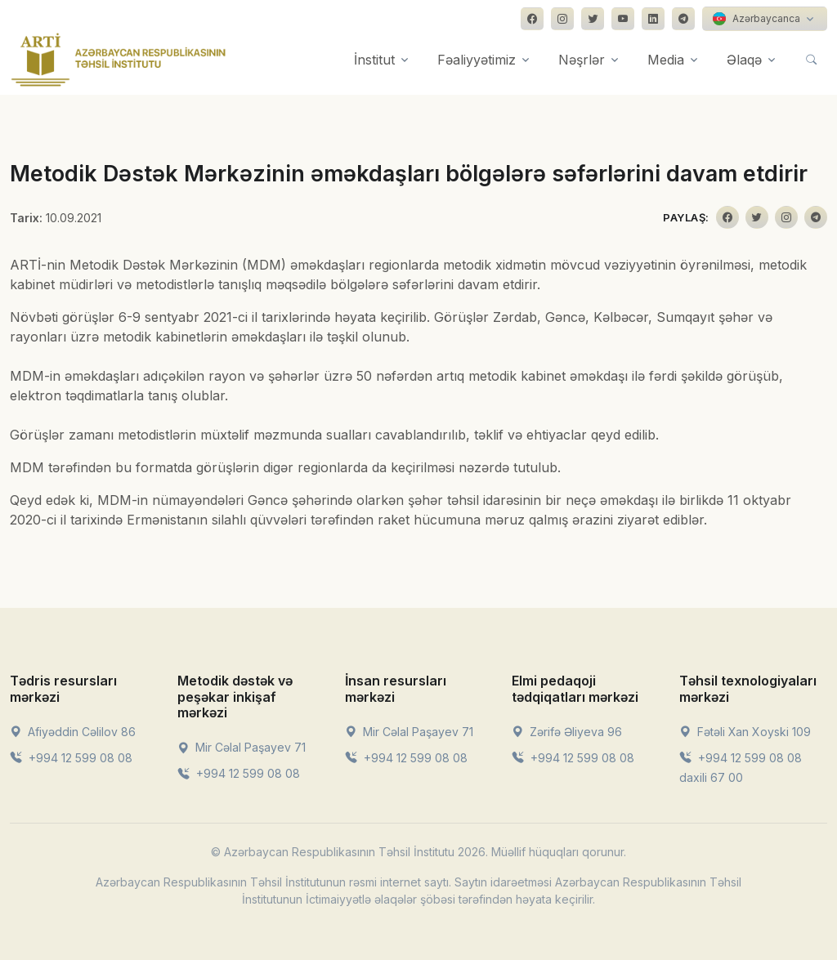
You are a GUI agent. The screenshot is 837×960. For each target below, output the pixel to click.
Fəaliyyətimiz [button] (476, 59)
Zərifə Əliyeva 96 (567, 732)
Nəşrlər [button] (581, 59)
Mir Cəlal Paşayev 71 (241, 747)
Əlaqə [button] (744, 59)
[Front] (118, 59)
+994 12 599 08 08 (71, 758)
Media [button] (665, 59)
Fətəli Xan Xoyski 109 (745, 732)
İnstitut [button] (374, 59)
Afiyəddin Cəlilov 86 (73, 732)
